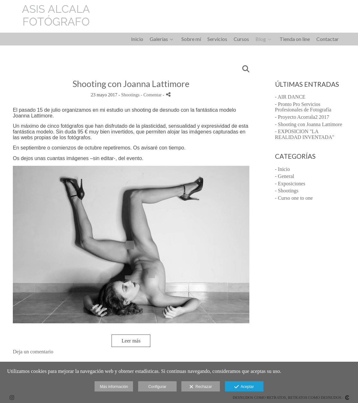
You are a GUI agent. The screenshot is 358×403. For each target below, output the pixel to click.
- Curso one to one (294, 198)
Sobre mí (191, 39)
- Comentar (152, 94)
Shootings (130, 94)
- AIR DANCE (290, 97)
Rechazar (200, 387)
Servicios (217, 39)
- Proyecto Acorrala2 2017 (302, 117)
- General (284, 176)
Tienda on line (294, 39)
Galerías (159, 39)
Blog (260, 39)
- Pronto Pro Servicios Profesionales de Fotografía (303, 107)
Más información (114, 386)
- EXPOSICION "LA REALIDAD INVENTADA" (304, 134)
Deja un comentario (33, 351)
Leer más (130, 340)
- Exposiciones (290, 183)
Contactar (327, 39)
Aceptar (244, 387)
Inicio (137, 39)
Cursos (241, 39)
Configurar (157, 386)
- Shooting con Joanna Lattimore (308, 124)
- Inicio (282, 169)
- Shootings (286, 190)
